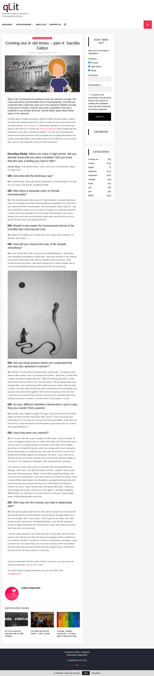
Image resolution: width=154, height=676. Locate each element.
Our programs (23, 24)
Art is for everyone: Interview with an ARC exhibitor (14, 633)
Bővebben (96, 673)
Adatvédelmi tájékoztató (77, 655)
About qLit (41, 24)
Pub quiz (93, 63)
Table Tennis (94, 66)
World (90, 195)
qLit (89, 187)
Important (92, 171)
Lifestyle (91, 179)
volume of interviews (48, 129)
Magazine (7, 24)
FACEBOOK (101, 131)
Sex (90, 191)
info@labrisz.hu (14, 574)
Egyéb (91, 167)
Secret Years (29, 125)
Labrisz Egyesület (37, 53)
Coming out (37, 38)
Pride (90, 183)
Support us (55, 24)
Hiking (92, 70)
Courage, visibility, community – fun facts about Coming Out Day (66, 633)
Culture (91, 163)
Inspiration (47, 38)
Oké (86, 673)
